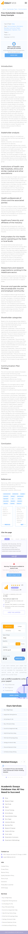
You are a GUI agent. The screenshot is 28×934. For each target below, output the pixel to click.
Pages (17, 643)
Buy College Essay (7, 897)
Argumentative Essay (11, 816)
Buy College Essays (8, 709)
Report (7, 807)
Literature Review (10, 822)
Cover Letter (8, 834)
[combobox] (14, 637)
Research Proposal (10, 828)
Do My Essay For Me (8, 719)
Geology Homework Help (10, 742)
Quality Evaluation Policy (7, 875)
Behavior (20, 501)
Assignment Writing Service (10, 714)
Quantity (5, 641)
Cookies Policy (5, 866)
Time (19, 30)
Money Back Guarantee (7, 884)
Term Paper (8, 819)
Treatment (14, 30)
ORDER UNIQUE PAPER (14, 575)
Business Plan (9, 825)
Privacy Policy (4, 869)
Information (20, 26)
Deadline (5, 647)
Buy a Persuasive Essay (9, 723)
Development (7, 30)
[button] (6, 777)
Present (18, 28)
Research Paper (9, 801)
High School (8, 626)
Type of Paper (6, 635)
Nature (19, 498)
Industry (13, 501)
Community (12, 28)
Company (12, 503)
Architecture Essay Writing (10, 751)
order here (13, 55)
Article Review (9, 813)
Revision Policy (5, 872)
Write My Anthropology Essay (11, 737)
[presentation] (21, 762)
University (8, 630)
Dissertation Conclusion (11, 837)
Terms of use (4, 878)
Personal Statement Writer (10, 747)
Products (19, 503)
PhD (20, 630)
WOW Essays (4, 888)
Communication (11, 26)
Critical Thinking (9, 810)
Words (22, 643)
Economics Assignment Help (10, 728)
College (20, 626)
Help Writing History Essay (10, 733)
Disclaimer (4, 881)
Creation (6, 503)
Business (6, 28)
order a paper (14, 695)
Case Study (8, 804)
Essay (13, 24)
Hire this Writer (14, 612)
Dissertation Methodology (12, 840)
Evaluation (5, 501)
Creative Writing (9, 831)
